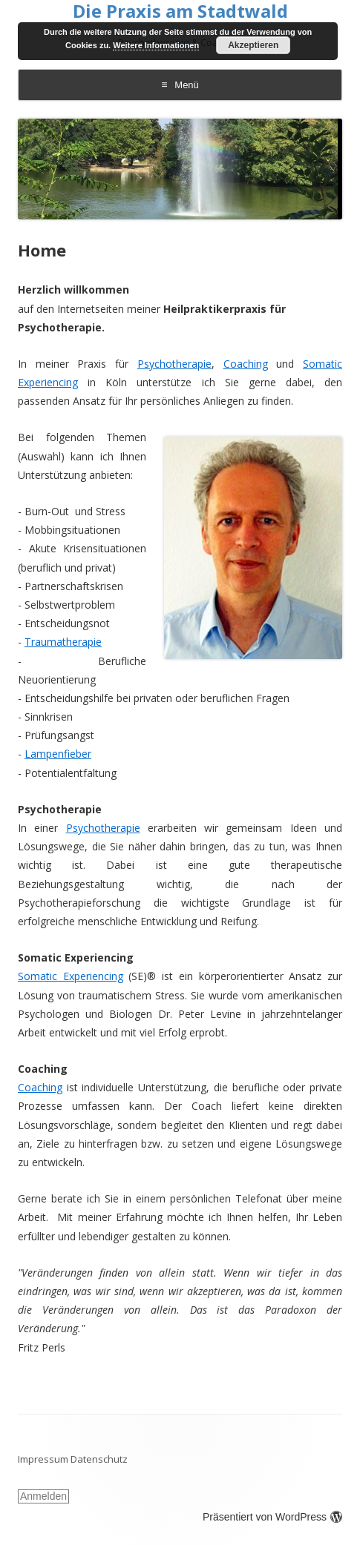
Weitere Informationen (156, 45)
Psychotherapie (174, 364)
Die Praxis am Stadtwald (180, 11)
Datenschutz (99, 1459)
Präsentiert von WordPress (272, 1517)
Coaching (245, 364)
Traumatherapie (63, 642)
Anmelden (43, 1496)
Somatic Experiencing (70, 976)
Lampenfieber (57, 754)
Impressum (43, 1459)
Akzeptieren (253, 45)
